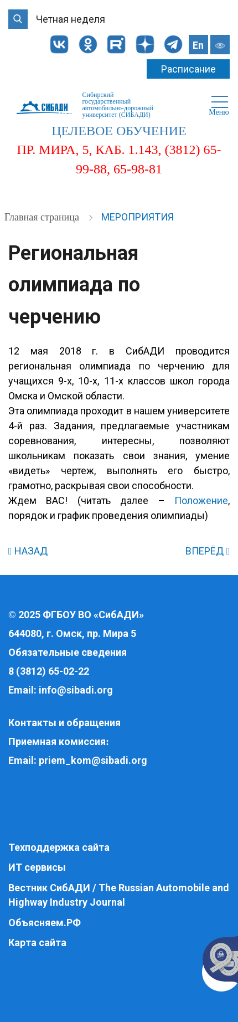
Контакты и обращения (64, 722)
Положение (201, 500)
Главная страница (42, 217)
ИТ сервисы (37, 867)
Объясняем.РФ (44, 922)
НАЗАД (28, 551)
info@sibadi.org (76, 690)
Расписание (188, 69)
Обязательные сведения (67, 652)
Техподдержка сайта (59, 847)
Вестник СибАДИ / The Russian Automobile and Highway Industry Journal (118, 895)
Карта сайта (37, 942)
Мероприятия (137, 217)
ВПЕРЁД (207, 551)
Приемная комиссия (57, 741)
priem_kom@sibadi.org (93, 760)
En (198, 45)
